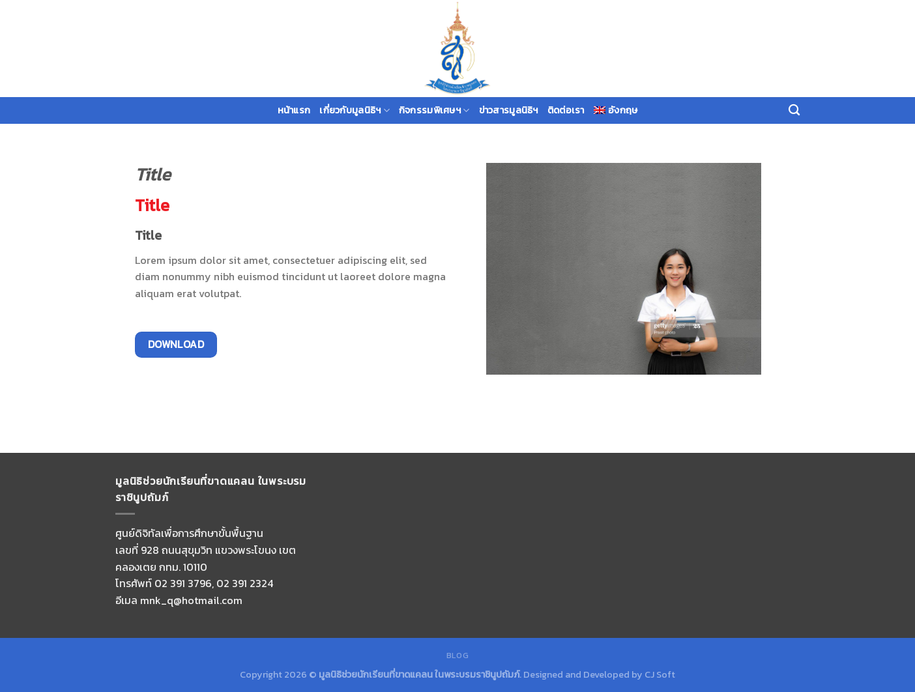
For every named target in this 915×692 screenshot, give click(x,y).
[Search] (794, 110)
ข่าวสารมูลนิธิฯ (508, 110)
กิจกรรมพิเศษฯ (434, 110)
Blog (457, 655)
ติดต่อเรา (566, 110)
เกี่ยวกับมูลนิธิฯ (354, 110)
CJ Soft (660, 674)
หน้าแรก (294, 110)
